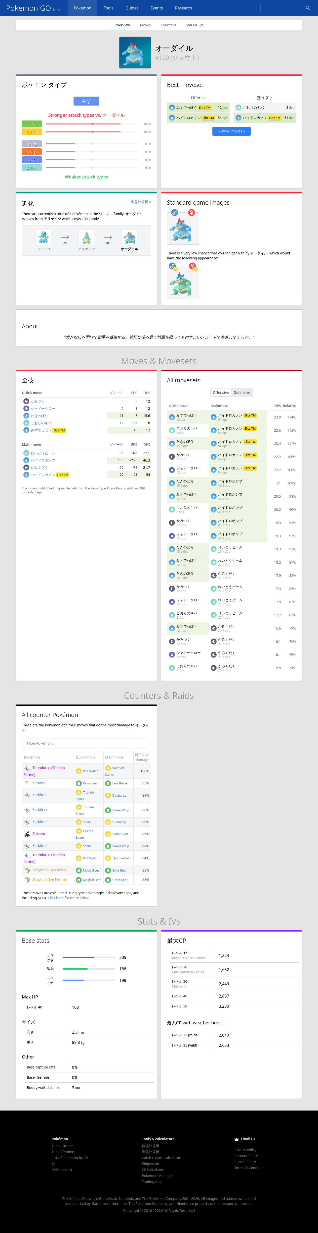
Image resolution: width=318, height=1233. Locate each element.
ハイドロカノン (188, 117)
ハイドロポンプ (43, 460)
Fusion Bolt (116, 834)
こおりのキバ (253, 107)
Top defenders (63, 1151)
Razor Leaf (87, 783)
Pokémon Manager (157, 1175)
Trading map (152, 1181)
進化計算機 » (141, 201)
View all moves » (231, 131)
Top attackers (63, 1145)
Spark (83, 822)
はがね (32, 143)
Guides (131, 8)
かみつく (38, 401)
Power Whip (117, 810)
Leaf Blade (116, 783)
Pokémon (82, 10)
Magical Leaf (88, 870)
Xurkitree (35, 794)
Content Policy (246, 1155)
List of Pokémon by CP (70, 1157)
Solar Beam (116, 870)
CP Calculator (152, 1169)
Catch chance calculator (161, 1157)
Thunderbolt (117, 858)
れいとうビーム (43, 453)
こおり (32, 167)
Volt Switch (87, 771)
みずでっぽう (186, 107)
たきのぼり (39, 415)
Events (157, 8)
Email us (248, 1138)
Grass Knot (116, 880)
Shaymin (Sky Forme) (45, 870)
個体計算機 (150, 1145)
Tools (108, 10)
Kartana (34, 782)
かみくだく (39, 467)
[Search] (286, 8)
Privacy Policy (245, 1149)
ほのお (32, 151)
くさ (31, 123)
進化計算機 (150, 1151)
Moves (145, 25)
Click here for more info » (68, 897)
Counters (168, 25)
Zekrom (34, 833)
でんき (32, 131)
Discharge (115, 795)
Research (183, 8)
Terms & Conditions (250, 1167)
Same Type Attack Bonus (108, 488)
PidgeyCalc (150, 1163)
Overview (122, 25)
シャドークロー (43, 408)
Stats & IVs (194, 25)
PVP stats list (62, 1169)
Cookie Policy (245, 1161)
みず (31, 159)
